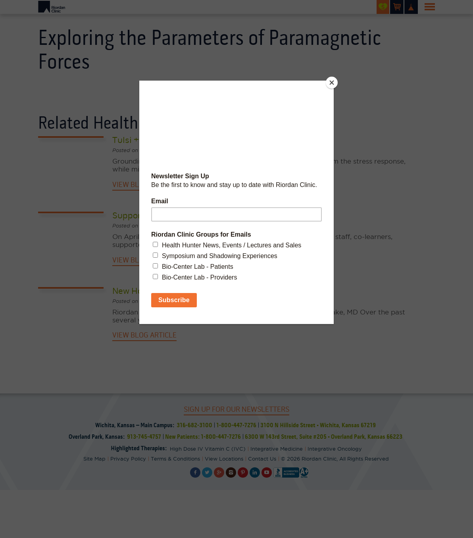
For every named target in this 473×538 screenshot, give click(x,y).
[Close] (332, 83)
